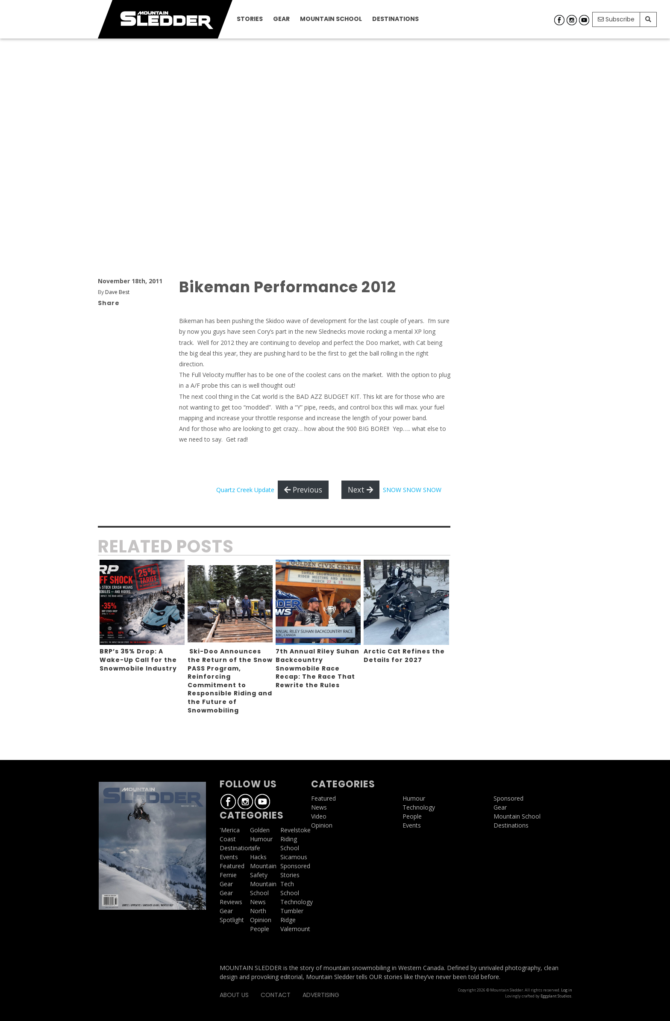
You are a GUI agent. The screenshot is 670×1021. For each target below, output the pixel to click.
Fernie (228, 875)
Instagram (572, 20)
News (258, 902)
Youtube (584, 20)
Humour (261, 839)
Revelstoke (295, 830)
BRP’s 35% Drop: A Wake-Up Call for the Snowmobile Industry (138, 659)
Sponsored (295, 866)
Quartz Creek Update (245, 490)
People (259, 929)
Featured (232, 866)
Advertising (321, 995)
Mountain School (331, 19)
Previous (303, 489)
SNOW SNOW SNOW (412, 490)
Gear (281, 19)
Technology (296, 902)
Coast (228, 839)
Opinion (260, 920)
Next (360, 489)
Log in (566, 990)
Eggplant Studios (556, 996)
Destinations (395, 19)
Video (318, 816)
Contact (276, 995)
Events (229, 857)
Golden (260, 830)
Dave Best (117, 292)
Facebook (559, 20)
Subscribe (616, 19)
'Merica (230, 830)
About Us (234, 995)
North (258, 911)
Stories (250, 19)
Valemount (295, 929)
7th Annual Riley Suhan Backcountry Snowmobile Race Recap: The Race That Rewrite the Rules (317, 668)
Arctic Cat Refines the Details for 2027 (404, 655)
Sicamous (293, 857)
